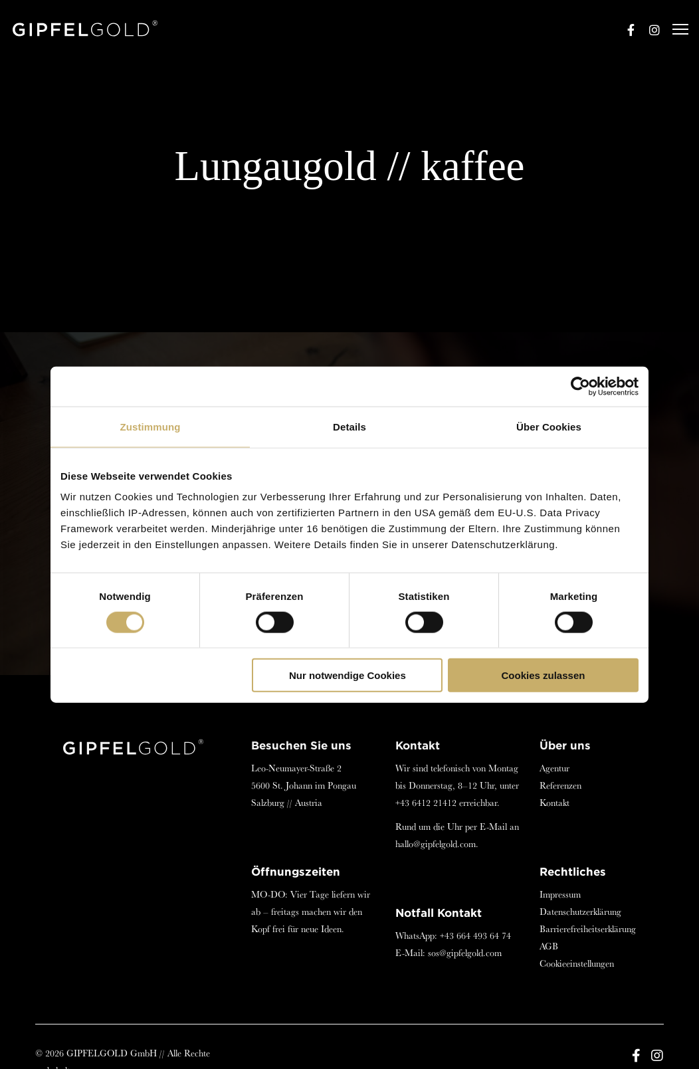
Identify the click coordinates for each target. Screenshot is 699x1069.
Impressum (560, 894)
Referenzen (560, 785)
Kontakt (554, 802)
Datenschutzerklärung (580, 911)
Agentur (554, 768)
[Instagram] (648, 30)
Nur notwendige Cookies (347, 675)
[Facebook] (625, 30)
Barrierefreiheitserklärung (588, 928)
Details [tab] (349, 426)
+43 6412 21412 (425, 802)
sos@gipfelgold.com (465, 952)
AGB (549, 946)
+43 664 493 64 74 (475, 935)
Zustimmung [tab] (150, 426)
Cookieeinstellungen (577, 963)
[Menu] (674, 30)
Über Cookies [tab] (548, 426)
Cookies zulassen (543, 675)
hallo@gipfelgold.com (435, 843)
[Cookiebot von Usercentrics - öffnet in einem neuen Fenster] (580, 386)
